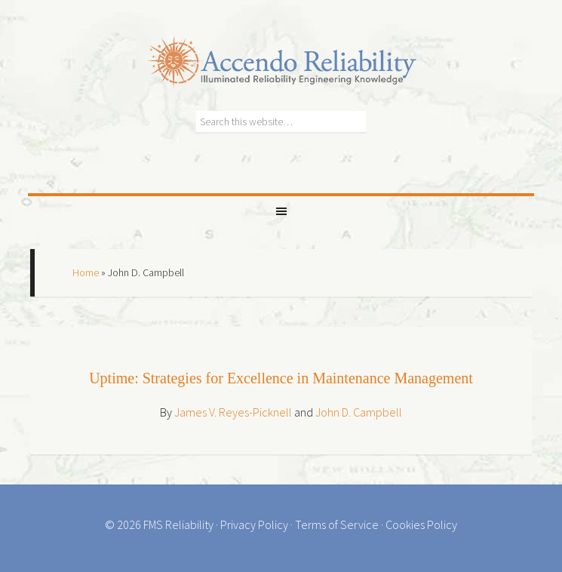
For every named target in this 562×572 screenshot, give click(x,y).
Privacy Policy (254, 524)
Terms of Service (337, 524)
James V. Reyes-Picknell (233, 412)
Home (85, 272)
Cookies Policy (421, 524)
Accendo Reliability (281, 53)
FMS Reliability (178, 524)
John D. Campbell (358, 412)
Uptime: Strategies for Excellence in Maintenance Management (281, 378)
